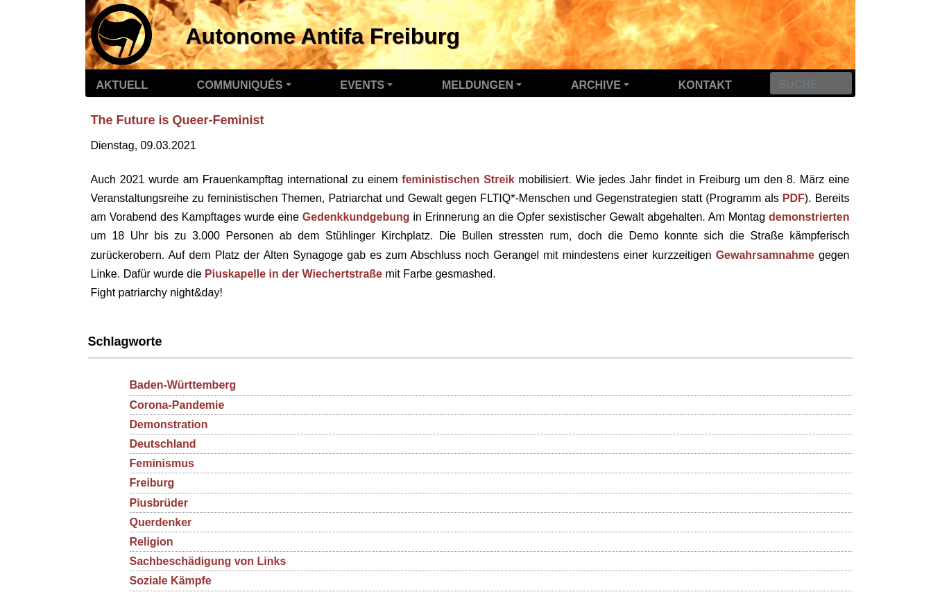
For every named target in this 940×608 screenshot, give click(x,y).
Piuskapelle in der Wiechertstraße (293, 274)
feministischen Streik (458, 179)
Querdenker (161, 522)
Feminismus (162, 463)
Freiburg (152, 483)
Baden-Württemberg (183, 385)
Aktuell (122, 85)
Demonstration (169, 424)
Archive (596, 85)
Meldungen (477, 85)
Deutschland (163, 444)
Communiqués (240, 85)
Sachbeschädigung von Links (208, 561)
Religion (151, 542)
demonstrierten (809, 217)
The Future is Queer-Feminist (177, 120)
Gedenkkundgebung (356, 217)
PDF (794, 198)
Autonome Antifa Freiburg (323, 36)
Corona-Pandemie (177, 405)
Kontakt (705, 85)
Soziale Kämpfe (171, 580)
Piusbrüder (159, 503)
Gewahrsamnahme (765, 255)
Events (362, 85)
